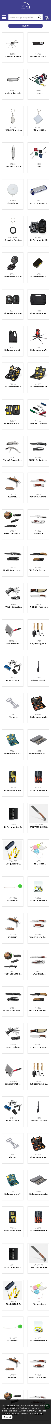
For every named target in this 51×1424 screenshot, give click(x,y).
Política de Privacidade (32, 1413)
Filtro (25, 26)
